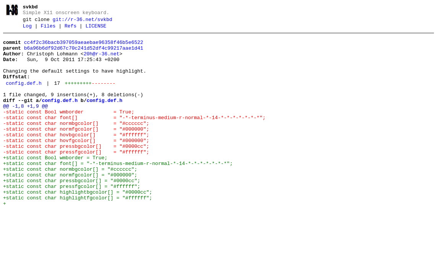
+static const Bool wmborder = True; (55, 184)
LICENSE (95, 29)
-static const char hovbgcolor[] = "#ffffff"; (76, 156)
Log (27, 29)
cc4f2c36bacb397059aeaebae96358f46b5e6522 (83, 47)
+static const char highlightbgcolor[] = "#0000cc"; (77, 225)
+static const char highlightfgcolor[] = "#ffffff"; (77, 232)
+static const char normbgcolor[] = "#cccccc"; (70, 197)
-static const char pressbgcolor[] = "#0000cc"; (76, 170)
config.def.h (24, 95)
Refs (70, 29)
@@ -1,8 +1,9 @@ (25, 122)
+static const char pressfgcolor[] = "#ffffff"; (71, 218)
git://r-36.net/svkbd (82, 21)
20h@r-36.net (102, 60)
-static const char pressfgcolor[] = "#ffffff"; (76, 177)
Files (48, 29)
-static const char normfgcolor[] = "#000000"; (76, 149)
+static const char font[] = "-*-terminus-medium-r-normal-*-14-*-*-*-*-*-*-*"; (118, 191)
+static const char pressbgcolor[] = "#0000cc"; (71, 211)
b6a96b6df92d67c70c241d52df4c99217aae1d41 (83, 53)
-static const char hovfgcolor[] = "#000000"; (76, 163)
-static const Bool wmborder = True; (68, 129)
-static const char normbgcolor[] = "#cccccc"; (76, 142)
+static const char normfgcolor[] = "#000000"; (70, 204)
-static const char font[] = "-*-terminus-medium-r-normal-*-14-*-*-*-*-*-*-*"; (134, 136)
